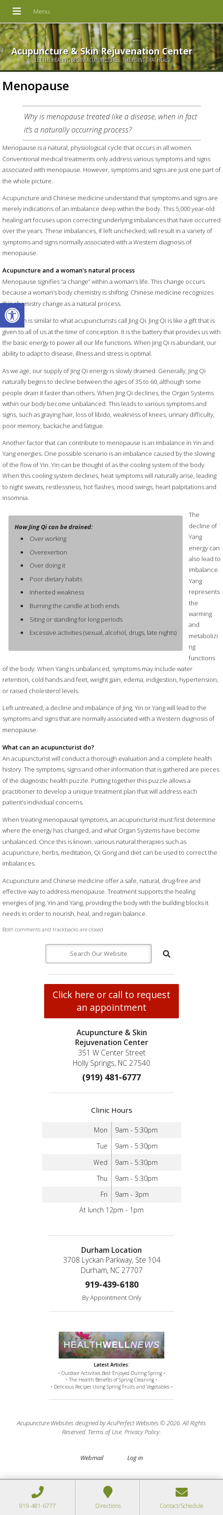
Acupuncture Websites (45, 1423)
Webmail (91, 1457)
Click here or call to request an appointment (111, 1001)
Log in (135, 1457)
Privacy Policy (142, 1432)
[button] (12, 315)
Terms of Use (105, 1432)
